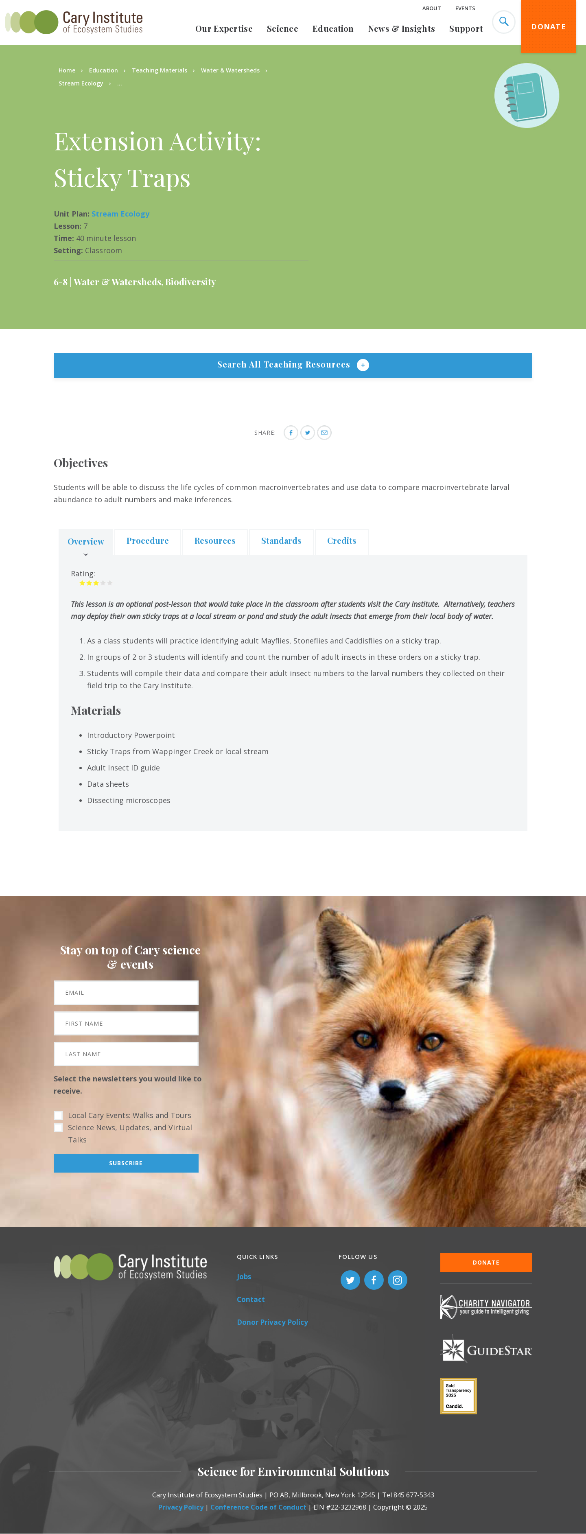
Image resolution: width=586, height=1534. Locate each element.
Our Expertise (224, 28)
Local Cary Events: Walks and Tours (129, 1115)
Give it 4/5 (103, 583)
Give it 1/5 (82, 583)
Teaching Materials (159, 70)
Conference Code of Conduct (258, 1507)
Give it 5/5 (110, 583)
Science (282, 28)
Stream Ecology (81, 83)
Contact (251, 1299)
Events (465, 8)
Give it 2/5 (89, 583)
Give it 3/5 (96, 583)
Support (466, 28)
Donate (548, 26)
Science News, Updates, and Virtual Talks (130, 1133)
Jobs (244, 1276)
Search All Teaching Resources (285, 364)
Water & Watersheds (230, 70)
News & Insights (401, 28)
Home (67, 70)
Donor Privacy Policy (272, 1322)
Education (333, 28)
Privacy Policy (180, 1507)
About (431, 8)
